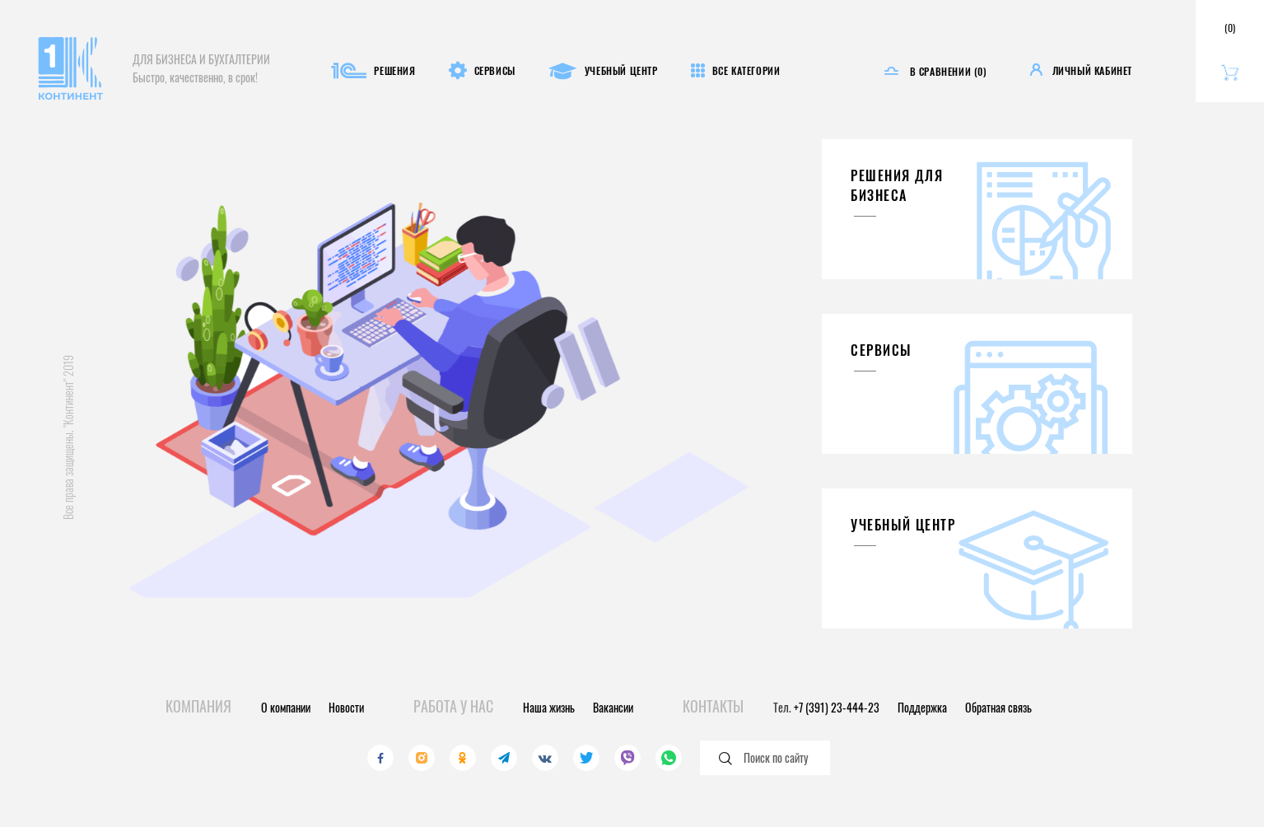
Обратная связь (998, 707)
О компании (285, 707)
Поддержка (922, 707)
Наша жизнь (549, 707)
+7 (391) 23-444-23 (836, 707)
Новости (346, 707)
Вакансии (613, 707)
